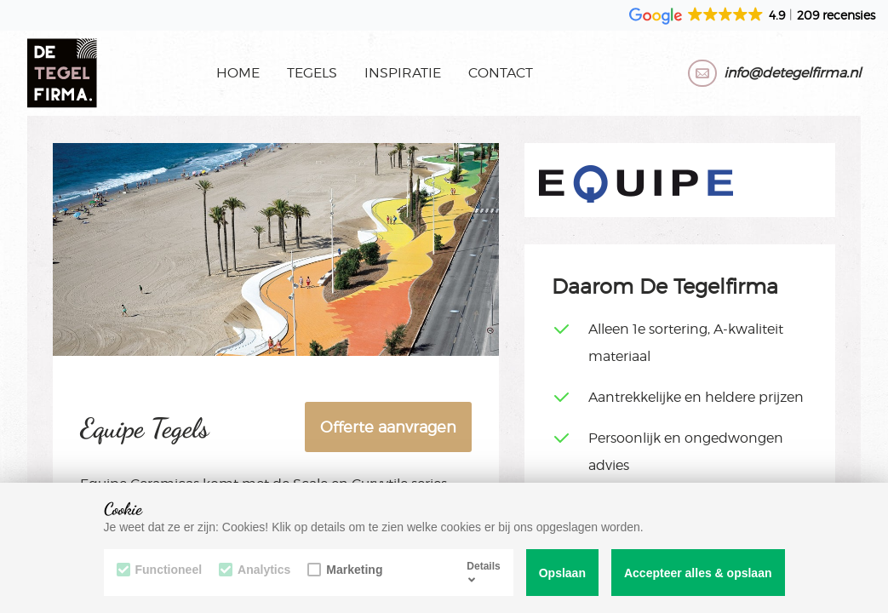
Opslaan (562, 573)
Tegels (312, 73)
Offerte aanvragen (388, 427)
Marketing (344, 569)
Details (483, 572)
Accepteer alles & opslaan (698, 573)
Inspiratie (402, 73)
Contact (500, 73)
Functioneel (160, 569)
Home (238, 73)
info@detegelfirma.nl (792, 73)
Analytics (254, 569)
